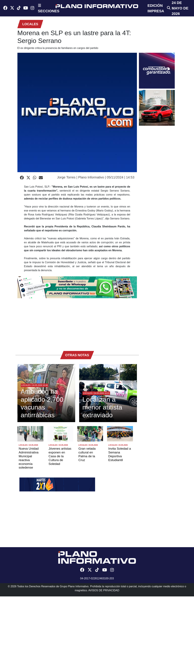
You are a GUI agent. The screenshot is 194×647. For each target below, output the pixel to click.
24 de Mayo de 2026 (180, 8)
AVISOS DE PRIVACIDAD (103, 590)
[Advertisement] (77, 323)
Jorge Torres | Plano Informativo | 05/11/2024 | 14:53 (95, 177)
